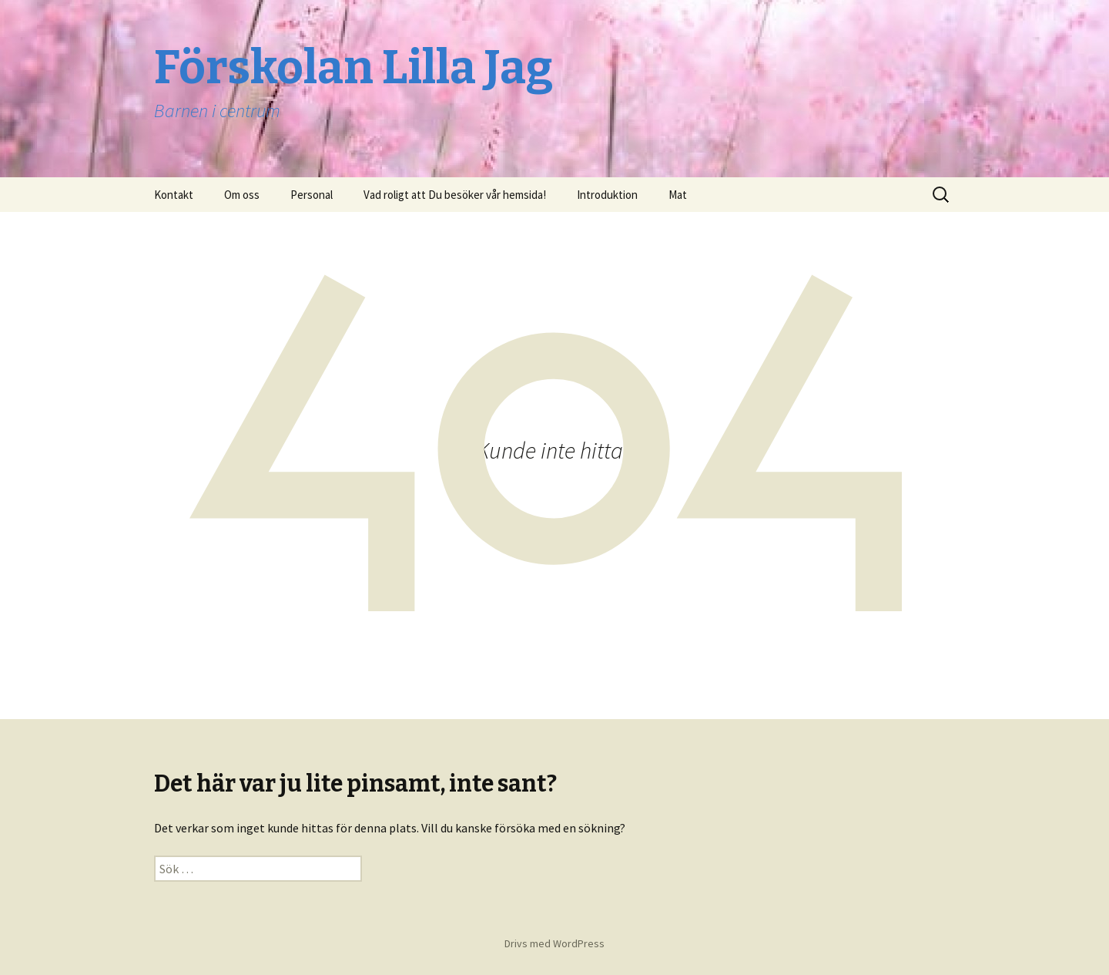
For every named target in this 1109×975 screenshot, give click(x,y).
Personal (311, 194)
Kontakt (173, 194)
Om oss (242, 194)
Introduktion (607, 194)
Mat (677, 194)
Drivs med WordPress (554, 943)
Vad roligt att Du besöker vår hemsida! (455, 194)
